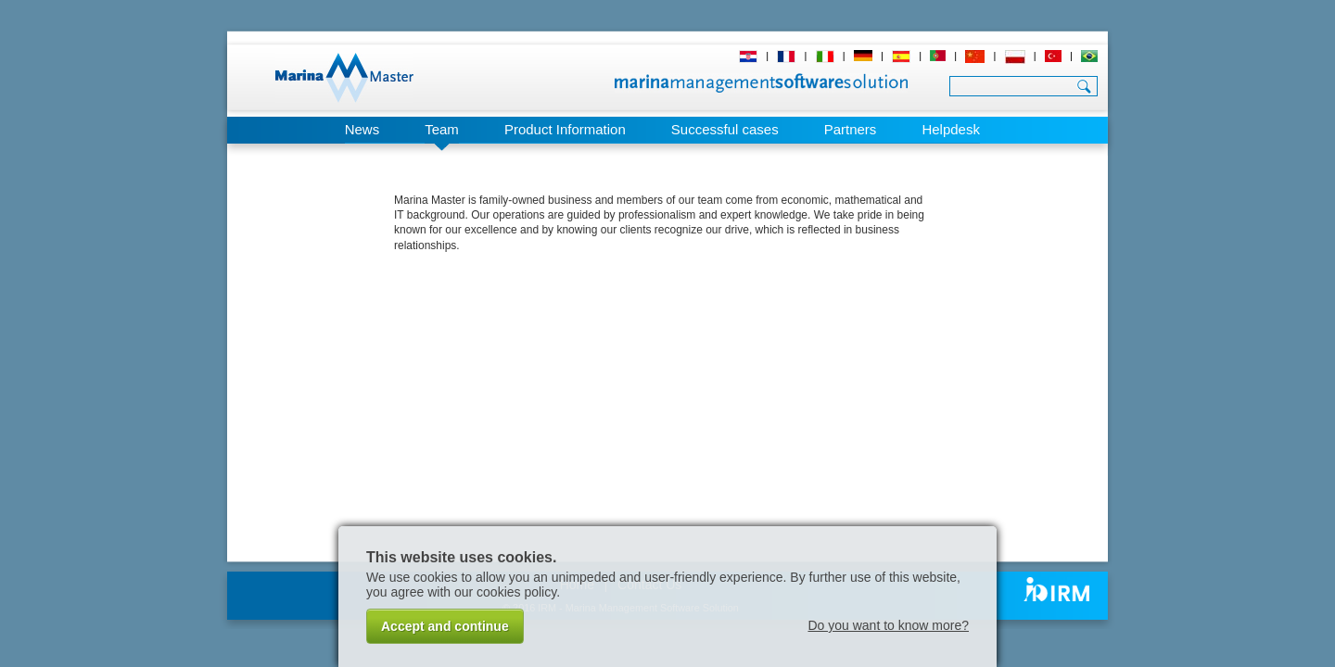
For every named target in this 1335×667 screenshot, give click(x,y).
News (362, 129)
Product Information (565, 129)
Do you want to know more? (888, 625)
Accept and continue (445, 626)
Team (442, 129)
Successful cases (725, 129)
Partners (850, 129)
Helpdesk (951, 129)
